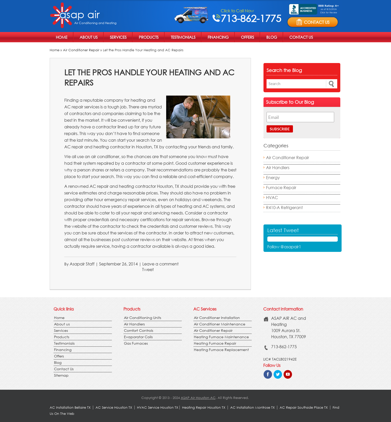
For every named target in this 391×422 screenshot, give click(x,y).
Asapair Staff (82, 263)
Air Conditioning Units (142, 317)
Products (148, 37)
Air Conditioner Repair (81, 50)
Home (61, 37)
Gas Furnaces (136, 343)
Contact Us (301, 37)
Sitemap (61, 375)
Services (118, 37)
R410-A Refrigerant (284, 207)
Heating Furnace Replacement (221, 349)
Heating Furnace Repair (215, 343)
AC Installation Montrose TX (252, 407)
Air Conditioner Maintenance (219, 324)
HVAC (272, 197)
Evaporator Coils (138, 336)
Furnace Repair (281, 187)
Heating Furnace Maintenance (221, 336)
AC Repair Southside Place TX (304, 407)
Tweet (148, 269)
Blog (271, 37)
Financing (218, 37)
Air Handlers (277, 167)
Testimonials (183, 37)
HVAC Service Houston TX (157, 407)
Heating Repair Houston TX (203, 407)
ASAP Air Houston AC (198, 398)
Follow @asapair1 (284, 246)
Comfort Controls (138, 330)
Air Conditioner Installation (217, 317)
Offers (247, 37)
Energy (273, 177)
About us (89, 37)
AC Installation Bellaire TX (71, 407)
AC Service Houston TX (114, 407)
